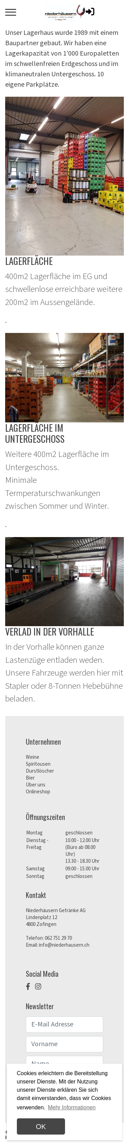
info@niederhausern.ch (64, 945)
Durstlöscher (40, 771)
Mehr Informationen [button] (72, 1107)
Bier (30, 778)
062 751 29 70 (58, 938)
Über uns (35, 784)
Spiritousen (38, 764)
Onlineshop (38, 791)
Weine (32, 757)
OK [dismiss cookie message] (41, 1126)
